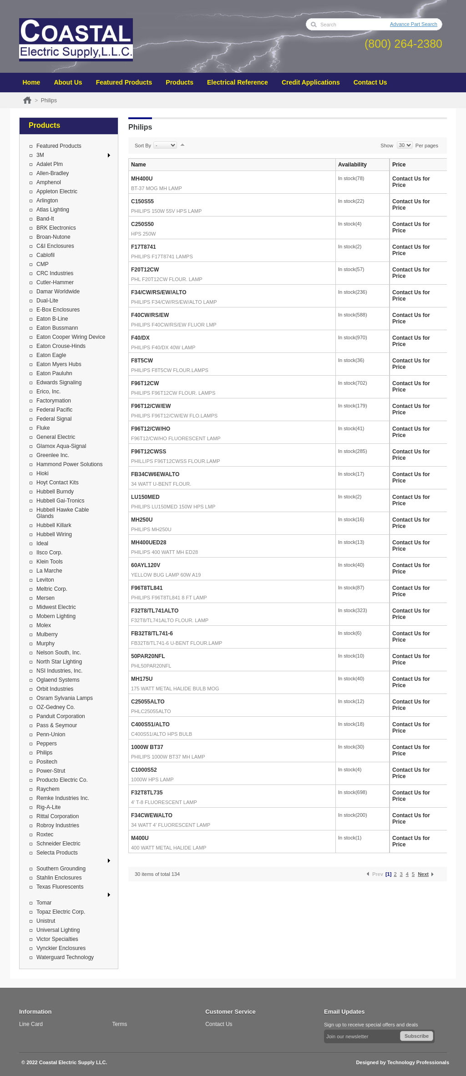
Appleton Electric (56, 191)
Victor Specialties (57, 939)
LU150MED (145, 497)
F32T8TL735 (146, 792)
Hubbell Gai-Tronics (60, 501)
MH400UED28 (148, 542)
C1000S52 (144, 770)
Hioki (42, 473)
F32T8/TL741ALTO (154, 611)
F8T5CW (142, 360)
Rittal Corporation (57, 816)
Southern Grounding (61, 868)
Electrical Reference (237, 82)
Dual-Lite (47, 300)
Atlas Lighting (52, 209)
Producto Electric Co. (62, 780)
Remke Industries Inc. (62, 798)
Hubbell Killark (53, 525)
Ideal (42, 543)
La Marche (49, 571)
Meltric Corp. (51, 589)
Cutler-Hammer (55, 282)
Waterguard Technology (65, 957)
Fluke (43, 428)
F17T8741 (143, 247)
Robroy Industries (57, 825)
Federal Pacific (54, 410)
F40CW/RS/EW (150, 315)
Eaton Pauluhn (54, 373)
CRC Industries (54, 273)
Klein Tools (49, 561)
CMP (42, 264)
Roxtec (44, 834)
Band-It (45, 219)
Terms (119, 1024)
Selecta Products (57, 853)
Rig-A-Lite (48, 807)
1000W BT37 (147, 747)
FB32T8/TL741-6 (152, 633)
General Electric (55, 437)
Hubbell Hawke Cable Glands (62, 513)
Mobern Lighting (56, 616)
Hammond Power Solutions (69, 464)
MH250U (141, 520)
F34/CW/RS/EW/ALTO (159, 292)
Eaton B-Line (52, 319)
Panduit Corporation (60, 716)
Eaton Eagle (51, 355)
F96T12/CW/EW (151, 406)
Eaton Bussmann (57, 328)
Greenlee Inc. (52, 455)
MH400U (141, 179)
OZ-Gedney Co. (55, 707)
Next (423, 874)
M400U (140, 838)
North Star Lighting (59, 662)
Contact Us (370, 82)
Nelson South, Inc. (58, 652)
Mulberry (47, 634)
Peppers (46, 743)
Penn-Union (50, 734)
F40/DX (140, 338)
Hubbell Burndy (55, 491)
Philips (44, 752)
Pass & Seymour (56, 725)
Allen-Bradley (52, 173)
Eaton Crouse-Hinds (61, 346)
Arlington (47, 200)
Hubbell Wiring (54, 534)
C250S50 (142, 224)
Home (32, 82)
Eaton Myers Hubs (58, 364)
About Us (68, 82)
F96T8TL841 (146, 588)
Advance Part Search (413, 24)
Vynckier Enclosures (61, 948)
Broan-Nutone (53, 237)
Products (179, 82)
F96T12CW (145, 383)
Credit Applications (311, 82)
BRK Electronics (56, 228)
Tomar (43, 903)
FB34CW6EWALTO (155, 474)
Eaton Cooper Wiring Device (70, 337)
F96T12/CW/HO (150, 429)
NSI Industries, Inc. (59, 671)
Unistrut (45, 921)
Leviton (45, 580)
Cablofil (45, 255)
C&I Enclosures (55, 246)
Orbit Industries (54, 689)
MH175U (141, 679)
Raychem (48, 789)
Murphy (45, 643)
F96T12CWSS (148, 451)
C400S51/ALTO (150, 724)
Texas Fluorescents (59, 887)
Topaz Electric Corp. (60, 912)
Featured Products (124, 82)
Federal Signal (53, 419)
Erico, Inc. (48, 391)
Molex (43, 625)
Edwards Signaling (58, 382)
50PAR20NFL (148, 656)
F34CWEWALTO (151, 815)
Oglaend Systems (58, 680)
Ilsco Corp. (49, 552)
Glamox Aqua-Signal (61, 446)
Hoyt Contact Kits (57, 482)
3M (40, 155)
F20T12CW (145, 269)
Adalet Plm (49, 164)
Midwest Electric (56, 607)
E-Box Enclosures (58, 310)
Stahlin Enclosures (58, 878)
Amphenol (48, 182)
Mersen (45, 598)
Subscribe (417, 1036)
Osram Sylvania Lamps (64, 698)
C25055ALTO (148, 702)
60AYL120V (145, 565)
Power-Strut (50, 771)
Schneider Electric (58, 843)
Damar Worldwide (58, 291)
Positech (46, 762)
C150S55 (142, 201)
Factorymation (53, 400)
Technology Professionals (418, 1062)
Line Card (31, 1024)
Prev (377, 874)
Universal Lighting (58, 930)
